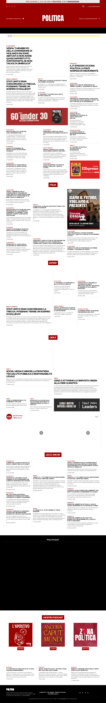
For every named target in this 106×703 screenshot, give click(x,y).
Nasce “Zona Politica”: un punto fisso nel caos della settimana (53, 669)
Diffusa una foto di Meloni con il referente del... (16, 132)
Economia (9, 146)
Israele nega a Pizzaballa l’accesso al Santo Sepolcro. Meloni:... (79, 116)
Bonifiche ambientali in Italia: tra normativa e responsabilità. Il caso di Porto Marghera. (81, 519)
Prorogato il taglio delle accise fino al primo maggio (16, 165)
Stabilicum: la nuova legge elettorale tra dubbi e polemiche (52, 81)
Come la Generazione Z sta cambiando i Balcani (16, 400)
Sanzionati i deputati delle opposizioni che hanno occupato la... (55, 133)
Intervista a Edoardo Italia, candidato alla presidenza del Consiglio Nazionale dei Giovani (18, 479)
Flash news (10, 46)
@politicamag (17, 415)
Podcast (73, 63)
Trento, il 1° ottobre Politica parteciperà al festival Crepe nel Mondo (49, 477)
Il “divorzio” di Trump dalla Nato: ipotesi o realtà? (50, 94)
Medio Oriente (11, 79)
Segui (96, 416)
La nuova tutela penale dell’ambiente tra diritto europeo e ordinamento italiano (82, 491)
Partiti (40, 79)
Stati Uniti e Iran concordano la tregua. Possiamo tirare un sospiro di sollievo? (21, 85)
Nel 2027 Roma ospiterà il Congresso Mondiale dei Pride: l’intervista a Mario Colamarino (18, 496)
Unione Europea (75, 130)
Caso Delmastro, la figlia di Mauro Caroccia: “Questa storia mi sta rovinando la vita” (83, 234)
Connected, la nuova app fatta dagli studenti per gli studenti (18, 463)
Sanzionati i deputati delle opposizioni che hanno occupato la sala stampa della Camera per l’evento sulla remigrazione (49, 242)
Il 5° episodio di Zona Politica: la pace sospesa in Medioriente (84, 68)
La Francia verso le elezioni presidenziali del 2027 (78, 133)
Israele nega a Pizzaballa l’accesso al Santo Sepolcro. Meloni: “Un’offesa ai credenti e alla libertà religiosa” (88, 285)
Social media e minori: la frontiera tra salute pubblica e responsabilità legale (29, 374)
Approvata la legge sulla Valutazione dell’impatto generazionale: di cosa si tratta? (39, 402)
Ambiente (70, 489)
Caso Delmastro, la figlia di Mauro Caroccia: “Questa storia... (53, 166)
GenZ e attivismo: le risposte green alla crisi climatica (75, 381)
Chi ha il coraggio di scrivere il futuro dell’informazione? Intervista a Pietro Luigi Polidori (18, 512)
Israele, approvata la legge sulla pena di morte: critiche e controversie (64, 309)
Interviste (9, 461)
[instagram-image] (18, 433)
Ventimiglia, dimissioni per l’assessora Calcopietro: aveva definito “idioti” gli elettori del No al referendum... (84, 100)
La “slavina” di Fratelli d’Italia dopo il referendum (78, 148)
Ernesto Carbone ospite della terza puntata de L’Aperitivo (85, 669)
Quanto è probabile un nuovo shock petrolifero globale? (16, 149)
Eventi (35, 475)
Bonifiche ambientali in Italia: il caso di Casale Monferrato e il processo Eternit (82, 504)
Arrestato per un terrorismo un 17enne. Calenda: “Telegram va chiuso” (84, 85)
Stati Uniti (41, 92)
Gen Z (8, 369)
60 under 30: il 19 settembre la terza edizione (46, 510)
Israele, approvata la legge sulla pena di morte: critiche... (54, 150)
